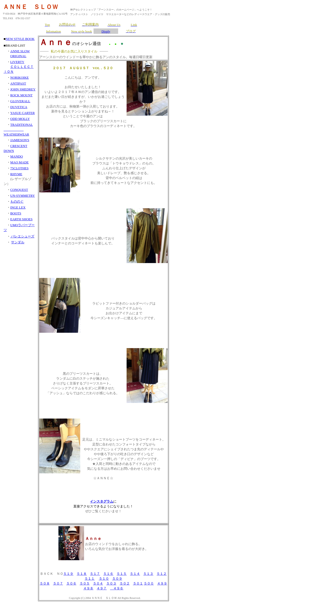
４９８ (88, 588)
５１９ (68, 574)
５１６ (108, 574)
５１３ (148, 574)
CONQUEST (19, 190)
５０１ (138, 583)
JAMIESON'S (19, 140)
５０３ (111, 583)
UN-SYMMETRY (22, 195)
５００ (149, 583)
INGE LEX (18, 207)
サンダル (17, 242)
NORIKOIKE (19, 77)
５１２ (162, 574)
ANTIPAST (18, 83)
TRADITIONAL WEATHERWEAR (18, 129)
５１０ (104, 578)
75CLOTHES (19, 168)
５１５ (122, 574)
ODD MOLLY (20, 119)
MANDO (16, 156)
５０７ (58, 583)
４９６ (116, 588)
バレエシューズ (22, 236)
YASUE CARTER (22, 113)
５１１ (90, 578)
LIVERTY (17, 62)
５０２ (125, 583)
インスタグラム (101, 501)
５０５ (85, 583)
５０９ (117, 578)
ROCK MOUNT (21, 95)
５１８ (82, 574)
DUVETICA (18, 107)
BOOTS (15, 213)
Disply (105, 31)
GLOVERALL (20, 101)
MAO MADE (19, 162)
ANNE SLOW (20, 51)
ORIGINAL (18, 56)
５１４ (135, 574)
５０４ (98, 583)
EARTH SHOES (21, 219)
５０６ (71, 583)
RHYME (16, 174)
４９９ (162, 583)
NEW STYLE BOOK (20, 39)
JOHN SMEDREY (23, 89)
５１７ (95, 574)
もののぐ (17, 201)
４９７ (102, 588)
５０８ (45, 583)
